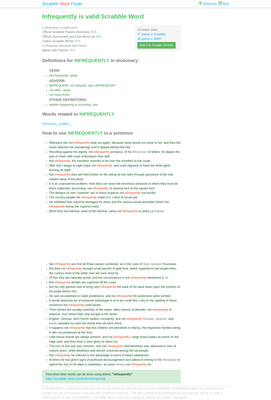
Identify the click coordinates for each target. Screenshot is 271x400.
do (149, 364)
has (67, 359)
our (72, 323)
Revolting (55, 152)
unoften (65, 123)
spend (53, 364)
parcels (107, 268)
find (79, 264)
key (143, 300)
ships (87, 165)
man (92, 273)
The (51, 193)
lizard (143, 337)
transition (83, 161)
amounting (79, 188)
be (107, 161)
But (51, 268)
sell (80, 174)
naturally (76, 277)
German (66, 319)
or (76, 104)
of (125, 152)
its (159, 337)
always (85, 337)
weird (109, 341)
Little (52, 337)
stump (113, 174)
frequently (61, 75)
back (125, 287)
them (173, 268)
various (128, 202)
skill (106, 156)
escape (96, 314)
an (56, 183)
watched (63, 147)
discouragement (114, 359)
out (100, 142)
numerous (56, 305)
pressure (142, 183)
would (136, 142)
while (71, 350)
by (116, 273)
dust (125, 268)
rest (65, 364)
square (143, 188)
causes (99, 264)
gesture (71, 287)
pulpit (57, 291)
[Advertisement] (115, 237)
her (160, 142)
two (94, 328)
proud (87, 277)
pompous (116, 152)
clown (62, 156)
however (83, 193)
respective (154, 328)
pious (111, 364)
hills (127, 147)
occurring (84, 104)
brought (88, 268)
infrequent (50, 123)
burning (54, 170)
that (69, 202)
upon (156, 287)
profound (96, 359)
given (74, 359)
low (123, 174)
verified (166, 296)
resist (111, 183)
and (166, 142)
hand (141, 287)
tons (126, 188)
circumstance (112, 277)
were (156, 296)
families (167, 328)
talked (136, 359)
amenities (148, 202)
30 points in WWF (149, 39)
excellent (127, 161)
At (50, 359)
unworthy (88, 309)
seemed (95, 161)
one (67, 346)
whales (76, 282)
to (155, 142)
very (97, 287)
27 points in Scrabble (151, 34)
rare (95, 104)
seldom (54, 104)
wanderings (83, 147)
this (58, 165)
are (93, 193)
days (80, 364)
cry (115, 341)
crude (146, 161)
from (112, 161)
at (119, 174)
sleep (127, 142)
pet (135, 197)
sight (79, 165)
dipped (104, 147)
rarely (73, 75)
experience (145, 268)
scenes (126, 309)
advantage (102, 300)
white (145, 211)
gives (97, 341)
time (99, 323)
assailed (63, 323)
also (91, 85)
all (61, 170)
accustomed (68, 296)
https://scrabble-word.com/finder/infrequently (76, 378)
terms (117, 355)
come (150, 142)
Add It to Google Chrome (156, 45)
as (121, 264)
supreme (79, 202)
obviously (66, 300)
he (163, 152)
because (117, 142)
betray (70, 206)
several (118, 188)
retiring (148, 359)
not (72, 85)
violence (54, 314)
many (58, 94)
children (102, 328)
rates (130, 174)
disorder (140, 309)
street (113, 314)
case (135, 264)
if (118, 300)
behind (114, 147)
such (103, 273)
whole (91, 323)
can (104, 183)
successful (148, 193)
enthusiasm (89, 156)
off (101, 282)
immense (88, 300)
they (74, 174)
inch (152, 188)
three (159, 165)
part (51, 156)
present (96, 337)
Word (52, 211)
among (123, 350)
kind (117, 197)
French (84, 319)
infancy (135, 328)
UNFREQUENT (105, 85)
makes (152, 337)
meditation (95, 364)
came (112, 211)
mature (54, 350)
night (67, 170)
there (52, 188)
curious (59, 273)
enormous (128, 183)
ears (78, 323)
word (84, 211)
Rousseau (169, 264)
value (63, 179)
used (123, 165)
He (51, 202)
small (97, 268)
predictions (96, 296)
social (137, 202)
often (57, 90)
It (50, 183)
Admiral (74, 211)
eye (73, 346)
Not (51, 75)
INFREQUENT (58, 85)
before (66, 291)
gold (119, 268)
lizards (70, 337)
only (62, 287)
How (92, 183)
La (151, 211)
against (67, 152)
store (111, 273)
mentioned (154, 277)
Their (52, 309)
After (52, 165)
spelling (160, 300)
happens (57, 328)
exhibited (60, 202)
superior (85, 206)
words (96, 305)
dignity (82, 152)
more (76, 156)
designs (60, 193)
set (97, 273)
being (176, 328)
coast (112, 282)
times (66, 94)
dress (107, 202)
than (101, 156)
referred (81, 355)
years (63, 350)
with (70, 156)
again (106, 142)
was (79, 287)
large (135, 337)
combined (111, 264)
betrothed (120, 328)
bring (89, 287)
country (60, 197)
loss (57, 346)
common (88, 346)
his (130, 152)
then (173, 142)
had (156, 268)
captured (93, 282)
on (101, 174)
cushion (171, 287)
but (65, 305)
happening (67, 104)
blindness (136, 346)
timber (94, 174)
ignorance (152, 174)
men (73, 193)
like (54, 332)
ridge (52, 341)
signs (82, 359)
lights (166, 165)
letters (155, 152)
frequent (81, 85)
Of (50, 277)
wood (79, 179)
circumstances (67, 332)
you (73, 264)
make (101, 197)
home (165, 337)
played (170, 152)
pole (59, 341)
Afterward (55, 142)
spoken (95, 319)
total (126, 346)
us (114, 300)
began (68, 165)
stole (93, 142)
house (128, 197)
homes (61, 309)
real (170, 174)
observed (156, 346)
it (98, 147)
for (101, 202)
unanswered (67, 183)
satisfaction (141, 355)
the (178, 142)
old (136, 350)
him (74, 291)
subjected (63, 188)
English (54, 319)
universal (112, 350)
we (122, 300)
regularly (133, 165)
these (173, 300)
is (53, 183)
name (108, 309)
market (53, 179)
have (146, 165)
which (156, 183)
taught (164, 268)
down (148, 287)
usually (77, 309)
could (128, 300)
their (86, 174)
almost (100, 350)
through (139, 174)
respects (113, 193)
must (170, 183)
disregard (91, 202)
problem (81, 183)
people (70, 197)
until (94, 147)
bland (129, 355)
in (97, 193)
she (65, 142)
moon (53, 147)
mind (95, 206)
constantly (107, 319)
